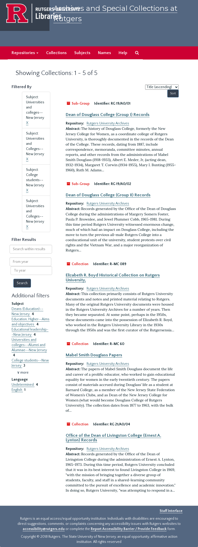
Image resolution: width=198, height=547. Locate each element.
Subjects (82, 53)
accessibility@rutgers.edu (44, 529)
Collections (56, 53)
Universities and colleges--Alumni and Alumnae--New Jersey (29, 345)
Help (123, 53)
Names (104, 53)
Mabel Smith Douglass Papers (94, 355)
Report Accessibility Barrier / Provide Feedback (129, 529)
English (17, 390)
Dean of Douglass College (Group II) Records (108, 195)
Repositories (25, 53)
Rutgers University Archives (108, 123)
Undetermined (23, 385)
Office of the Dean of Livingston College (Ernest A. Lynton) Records (113, 437)
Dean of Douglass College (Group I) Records (108, 114)
